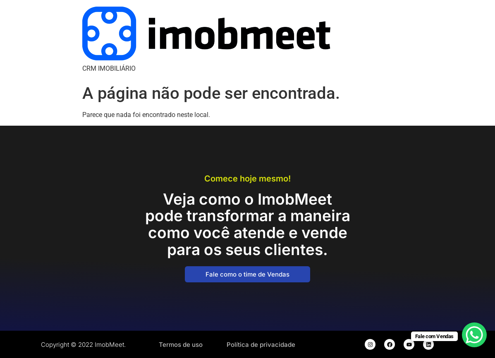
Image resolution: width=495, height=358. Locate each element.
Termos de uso (181, 344)
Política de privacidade (261, 344)
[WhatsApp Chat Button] (474, 334)
